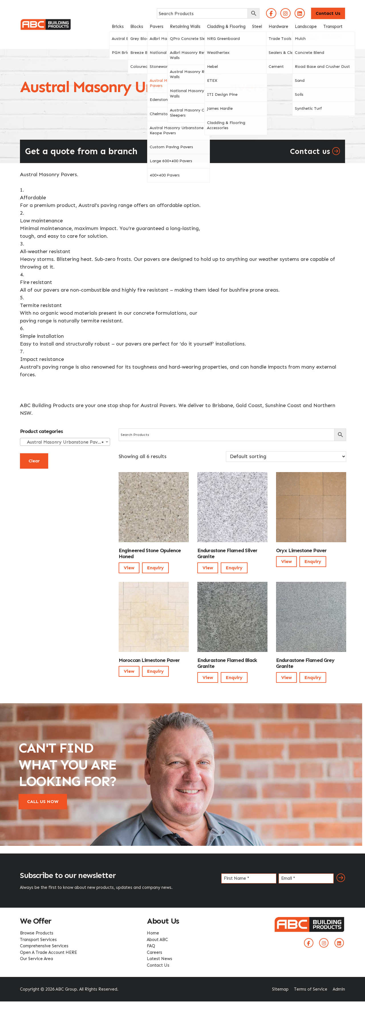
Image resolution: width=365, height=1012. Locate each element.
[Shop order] (286, 456)
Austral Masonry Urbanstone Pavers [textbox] (63, 442)
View (129, 567)
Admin (339, 989)
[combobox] (65, 442)
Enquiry (155, 567)
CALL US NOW (42, 801)
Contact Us (328, 13)
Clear (34, 461)
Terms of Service (310, 989)
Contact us (315, 151)
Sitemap (280, 989)
